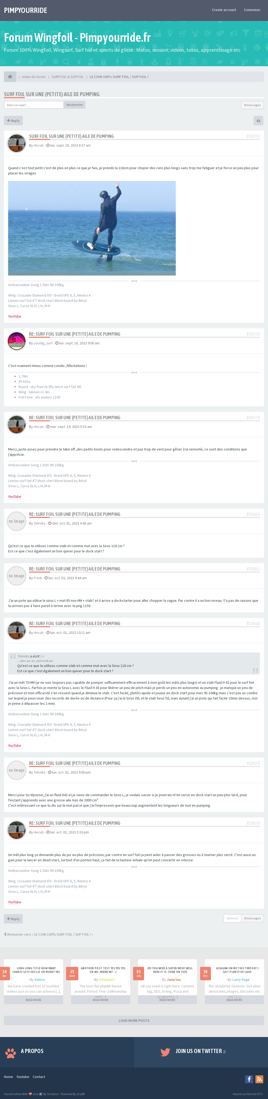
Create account (224, 9)
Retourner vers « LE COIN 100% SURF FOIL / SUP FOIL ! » (48, 934)
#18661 (253, 569)
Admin (40, 979)
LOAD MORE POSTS (134, 1020)
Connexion (252, 9)
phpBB (80, 1094)
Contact (39, 1076)
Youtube (23, 1076)
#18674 (253, 763)
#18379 (253, 417)
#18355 (253, 136)
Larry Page (240, 979)
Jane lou (174, 979)
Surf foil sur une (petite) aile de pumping (52, 94)
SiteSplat (106, 979)
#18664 (253, 623)
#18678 (253, 823)
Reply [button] (13, 120)
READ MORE (33, 1000)
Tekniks (40, 523)
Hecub (39, 145)
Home (8, 1076)
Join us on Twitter (201, 1051)
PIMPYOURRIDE (25, 10)
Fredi (38, 578)
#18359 (253, 334)
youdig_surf (43, 343)
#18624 (253, 514)
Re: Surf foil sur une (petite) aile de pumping (74, 334)
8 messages (252, 105)
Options (232, 918)
